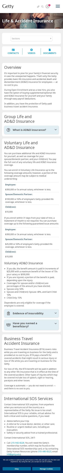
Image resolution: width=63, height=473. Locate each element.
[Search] (42, 7)
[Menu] (58, 6)
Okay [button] (17, 469)
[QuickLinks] (38, 7)
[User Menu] (47, 6)
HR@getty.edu (13, 454)
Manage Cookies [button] (46, 469)
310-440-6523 (44, 451)
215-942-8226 (17, 442)
